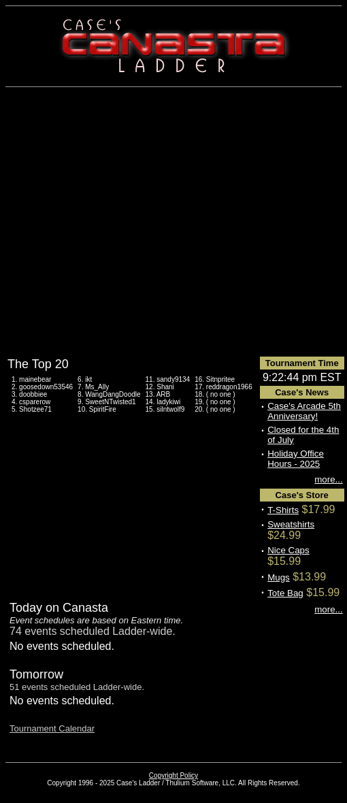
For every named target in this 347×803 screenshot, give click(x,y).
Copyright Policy (173, 775)
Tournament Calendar (52, 728)
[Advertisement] (169, 221)
